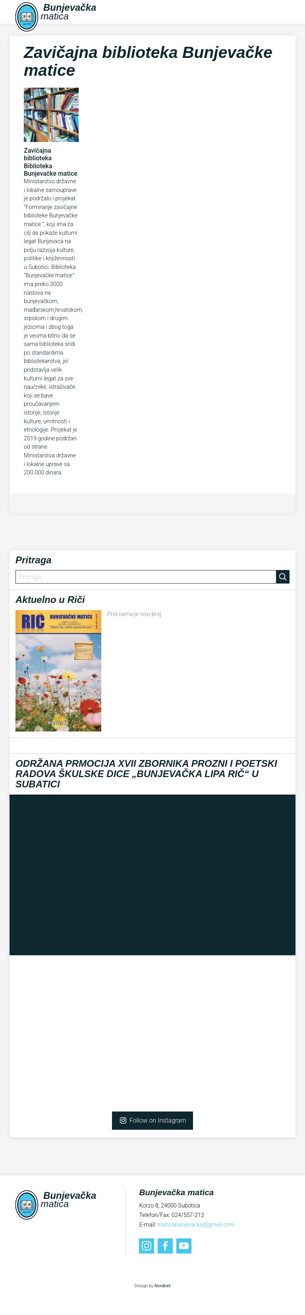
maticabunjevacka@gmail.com (195, 1224)
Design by (153, 1285)
